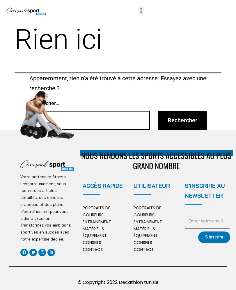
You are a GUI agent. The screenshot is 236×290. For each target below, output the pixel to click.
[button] (141, 10)
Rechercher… (44, 103)
